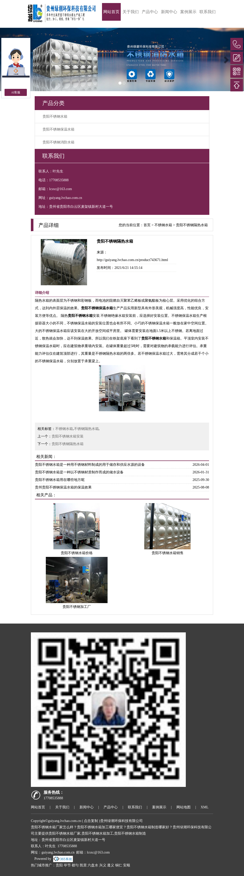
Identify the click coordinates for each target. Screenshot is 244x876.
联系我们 (207, 12)
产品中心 (150, 12)
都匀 (75, 865)
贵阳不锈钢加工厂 (77, 607)
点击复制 (91, 821)
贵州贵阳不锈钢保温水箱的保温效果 (63, 487)
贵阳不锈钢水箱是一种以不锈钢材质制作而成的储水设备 (79, 472)
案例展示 (188, 12)
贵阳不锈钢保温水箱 (58, 129)
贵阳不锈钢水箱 (55, 116)
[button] (225, 59)
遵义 (110, 865)
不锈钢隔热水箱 (86, 429)
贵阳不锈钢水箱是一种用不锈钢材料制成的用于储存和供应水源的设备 (90, 465)
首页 (147, 225)
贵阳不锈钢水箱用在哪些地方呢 (60, 480)
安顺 (126, 865)
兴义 (102, 865)
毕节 (67, 865)
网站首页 (111, 12)
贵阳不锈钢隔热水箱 (192, 225)
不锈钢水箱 (163, 225)
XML (205, 807)
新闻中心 (169, 12)
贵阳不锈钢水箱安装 (68, 436)
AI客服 (16, 92)
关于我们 (131, 12)
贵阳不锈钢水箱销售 (168, 553)
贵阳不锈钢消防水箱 (58, 142)
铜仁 (118, 865)
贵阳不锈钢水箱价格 (77, 553)
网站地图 (183, 807)
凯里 (83, 865)
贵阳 (59, 865)
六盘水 (93, 865)
